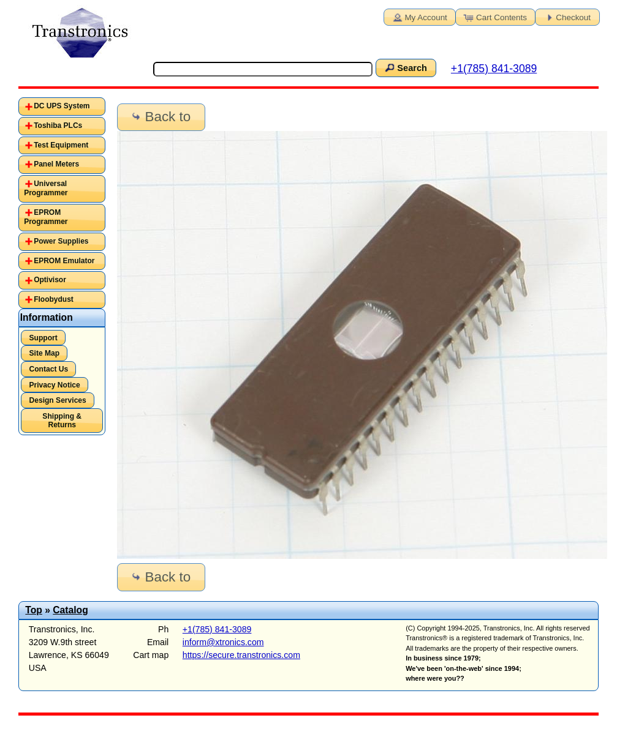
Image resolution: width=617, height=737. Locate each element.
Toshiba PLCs (58, 125)
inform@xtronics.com (223, 642)
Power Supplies (61, 241)
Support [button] (43, 338)
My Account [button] (418, 16)
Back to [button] (160, 116)
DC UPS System (61, 106)
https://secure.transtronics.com (241, 655)
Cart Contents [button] (494, 16)
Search (405, 67)
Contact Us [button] (48, 369)
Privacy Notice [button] (54, 385)
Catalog (70, 610)
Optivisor (50, 279)
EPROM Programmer (45, 217)
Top (33, 610)
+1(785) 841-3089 (494, 68)
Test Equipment (61, 145)
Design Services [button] (57, 400)
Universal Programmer (45, 188)
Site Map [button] (44, 353)
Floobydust (54, 299)
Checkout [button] (566, 16)
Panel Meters (56, 164)
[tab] (61, 106)
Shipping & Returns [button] (61, 420)
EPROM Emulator (64, 260)
